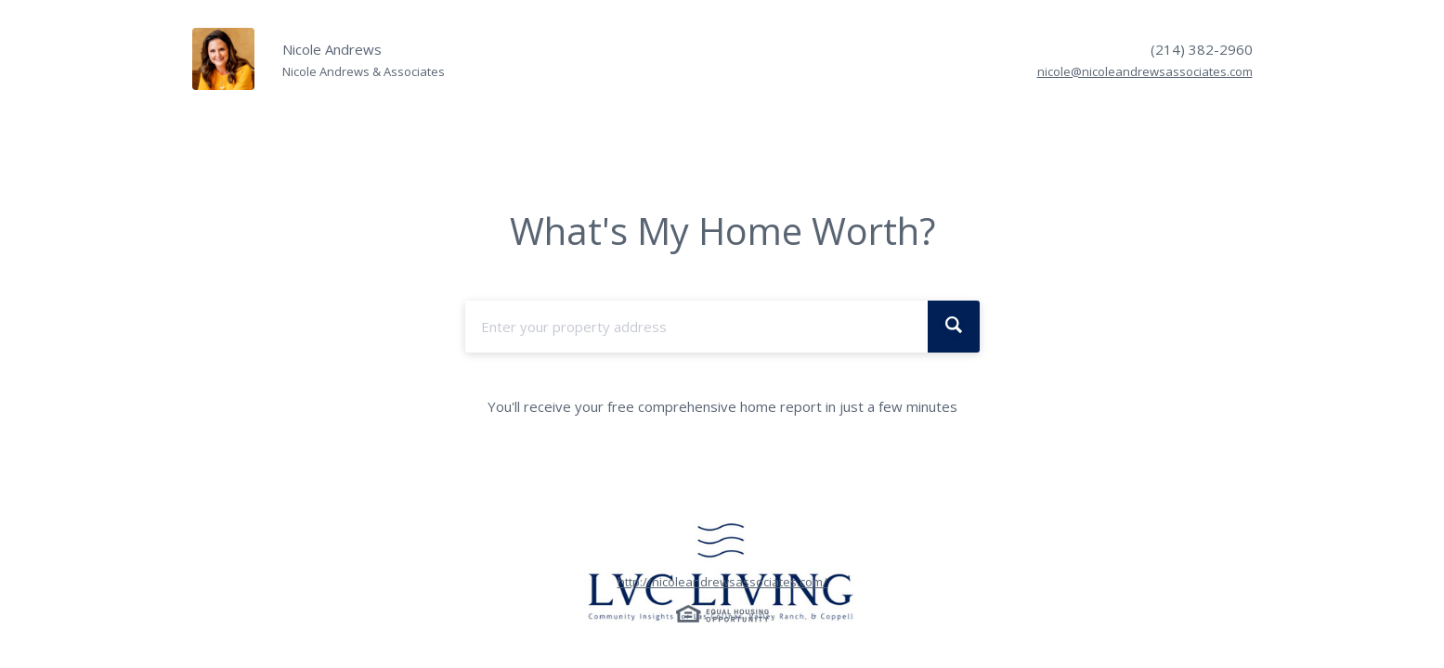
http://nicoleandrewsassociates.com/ (722, 581)
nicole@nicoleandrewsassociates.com (1145, 71)
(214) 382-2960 (1202, 49)
